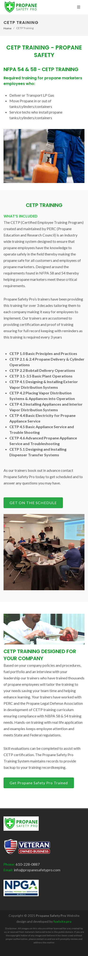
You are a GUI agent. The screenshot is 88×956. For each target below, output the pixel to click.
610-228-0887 (27, 864)
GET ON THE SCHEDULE (33, 502)
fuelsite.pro (63, 921)
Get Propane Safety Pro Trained (39, 783)
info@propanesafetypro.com (36, 870)
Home (7, 28)
